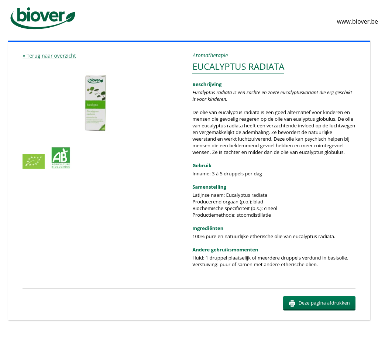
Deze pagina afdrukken (319, 303)
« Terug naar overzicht (49, 55)
